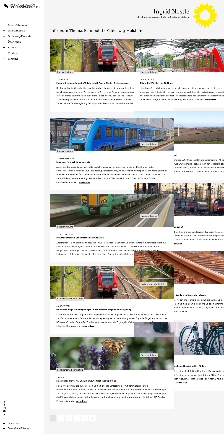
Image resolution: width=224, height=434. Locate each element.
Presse (9, 47)
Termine (10, 58)
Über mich (12, 41)
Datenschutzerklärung (16, 428)
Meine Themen (15, 24)
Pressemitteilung (66, 60)
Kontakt (10, 53)
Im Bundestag (14, 30)
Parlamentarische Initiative (155, 272)
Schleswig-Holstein (17, 36)
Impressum (11, 423)
